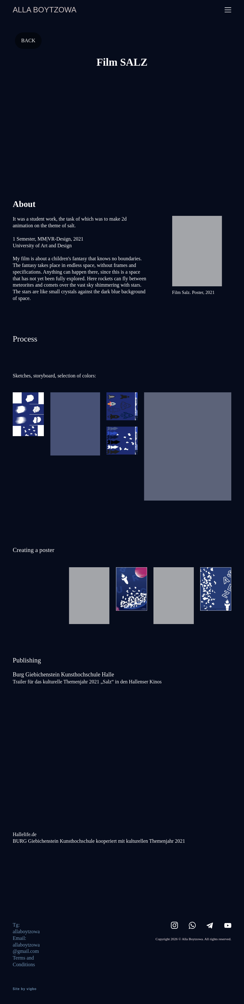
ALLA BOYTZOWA (45, 10)
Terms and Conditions (24, 961)
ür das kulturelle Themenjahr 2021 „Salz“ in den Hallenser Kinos (95, 681)
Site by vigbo (25, 989)
